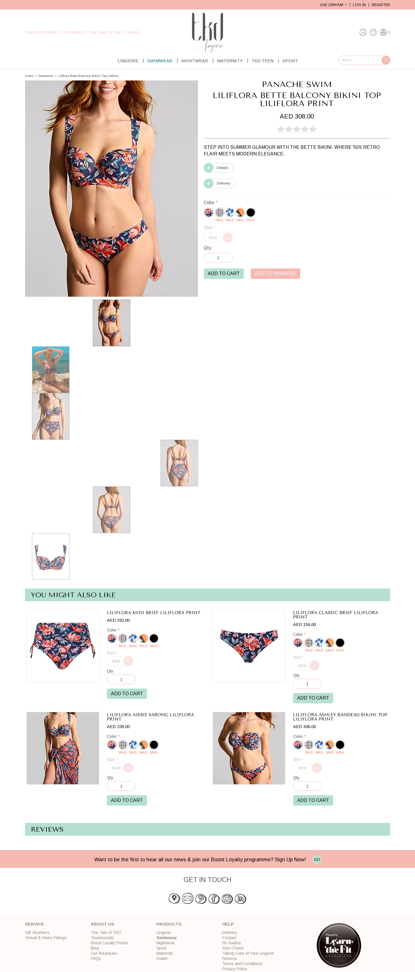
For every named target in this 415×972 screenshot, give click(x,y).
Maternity (230, 60)
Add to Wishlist (275, 273)
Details (223, 168)
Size (210, 227)
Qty (207, 247)
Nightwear (194, 60)
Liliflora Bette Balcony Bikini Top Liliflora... (89, 76)
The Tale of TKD (106, 32)
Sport (290, 60)
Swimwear (159, 60)
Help (228, 924)
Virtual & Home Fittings (46, 937)
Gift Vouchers (37, 932)
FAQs (96, 958)
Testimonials (102, 937)
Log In (359, 5)
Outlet (161, 958)
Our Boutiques (41, 32)
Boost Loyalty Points (109, 943)
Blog (133, 32)
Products (169, 924)
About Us (102, 924)
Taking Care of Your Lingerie (248, 953)
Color (211, 202)
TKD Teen (262, 60)
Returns (229, 958)
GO (317, 859)
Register (381, 5)
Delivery (224, 183)
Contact (229, 937)
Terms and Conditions (242, 963)
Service (34, 924)
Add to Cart (224, 273)
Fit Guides (73, 32)
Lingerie (128, 60)
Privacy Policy (234, 969)
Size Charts (233, 948)
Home (29, 76)
